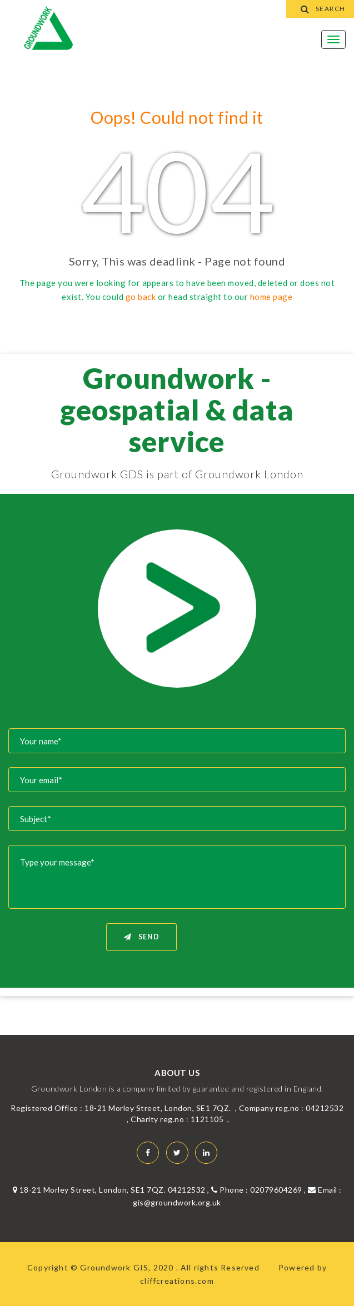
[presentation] (261, 944)
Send (141, 937)
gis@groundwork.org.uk (177, 1202)
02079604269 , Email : (296, 1189)
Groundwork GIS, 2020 (128, 1267)
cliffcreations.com (177, 1280)
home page (271, 297)
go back (141, 297)
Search (320, 8)
